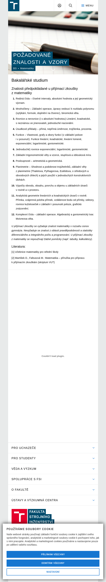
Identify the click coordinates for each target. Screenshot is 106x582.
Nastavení (53, 571)
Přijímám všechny (53, 554)
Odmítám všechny (53, 563)
